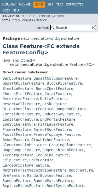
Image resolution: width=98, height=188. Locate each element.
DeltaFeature (53, 99)
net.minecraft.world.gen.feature (50, 38)
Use (50, 4)
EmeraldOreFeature (21, 114)
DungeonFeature (71, 109)
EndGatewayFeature (61, 114)
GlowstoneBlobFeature (25, 145)
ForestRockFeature (52, 129)
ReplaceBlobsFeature (23, 186)
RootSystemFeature (65, 186)
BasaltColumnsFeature (55, 78)
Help (16, 10)
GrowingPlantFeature (70, 145)
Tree (59, 4)
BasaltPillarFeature (23, 83)
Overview (8, 4)
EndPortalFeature (58, 119)
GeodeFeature (16, 140)
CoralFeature (58, 94)
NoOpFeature (81, 170)
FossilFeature (17, 134)
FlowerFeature (17, 129)
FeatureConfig (23, 52)
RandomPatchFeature (53, 181)
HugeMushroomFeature (63, 150)
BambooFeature (17, 78)
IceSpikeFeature (52, 155)
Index (6, 10)
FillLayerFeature (55, 124)
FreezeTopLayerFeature (56, 134)
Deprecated (75, 4)
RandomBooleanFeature (49, 175)
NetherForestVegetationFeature (34, 170)
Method (58, 16)
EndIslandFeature (20, 119)
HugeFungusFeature (21, 150)
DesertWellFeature (21, 104)
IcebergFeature (18, 155)
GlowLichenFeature (50, 140)
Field (32, 16)
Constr (44, 16)
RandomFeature (17, 181)
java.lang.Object (17, 60)
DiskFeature (54, 104)
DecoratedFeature (20, 99)
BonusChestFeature (54, 88)
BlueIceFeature (18, 88)
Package (25, 4)
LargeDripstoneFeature (26, 165)
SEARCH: (43, 27)
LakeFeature (41, 160)
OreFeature (14, 175)
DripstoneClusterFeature (28, 109)
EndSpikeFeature (19, 124)
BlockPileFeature (64, 83)
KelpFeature (15, 160)
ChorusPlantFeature (22, 94)
